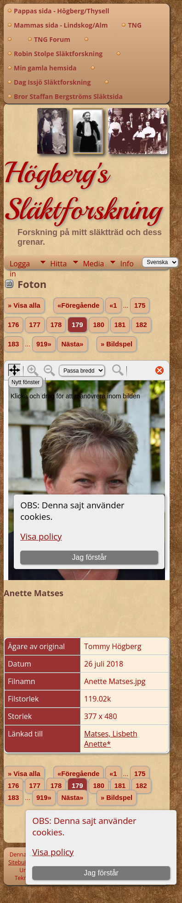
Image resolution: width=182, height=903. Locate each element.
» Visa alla (24, 305)
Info (126, 264)
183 (13, 344)
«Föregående (78, 305)
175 (139, 305)
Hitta (58, 264)
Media (93, 264)
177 (34, 324)
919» (43, 344)
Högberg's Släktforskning (82, 191)
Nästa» (72, 344)
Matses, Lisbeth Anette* (110, 739)
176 (13, 324)
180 (98, 324)
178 (56, 324)
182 (141, 324)
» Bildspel (116, 344)
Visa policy (53, 851)
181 (119, 324)
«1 (113, 305)
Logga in (20, 264)
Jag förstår (101, 873)
